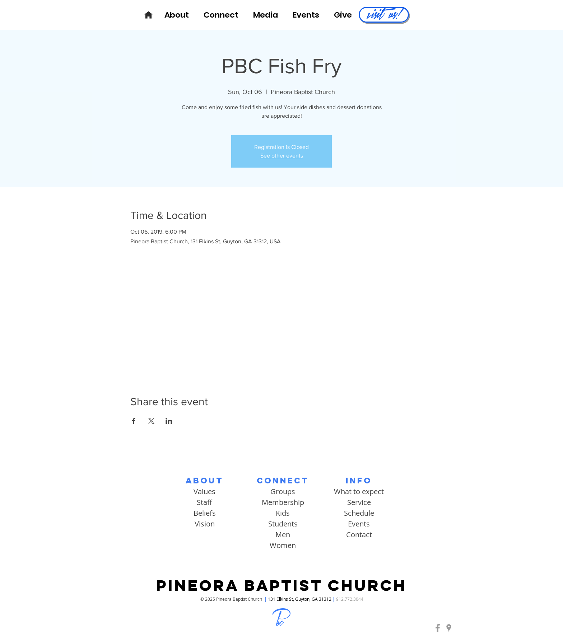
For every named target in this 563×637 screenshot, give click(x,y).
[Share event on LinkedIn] (169, 421)
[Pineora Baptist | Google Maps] (448, 628)
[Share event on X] (151, 421)
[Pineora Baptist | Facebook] (437, 628)
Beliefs (205, 513)
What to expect (359, 491)
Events (359, 524)
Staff (204, 502)
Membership (283, 502)
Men (282, 534)
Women (283, 545)
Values (204, 491)
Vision (205, 524)
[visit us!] (384, 15)
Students (283, 524)
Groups (282, 491)
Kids (283, 513)
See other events (281, 156)
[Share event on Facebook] (133, 421)
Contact (359, 534)
